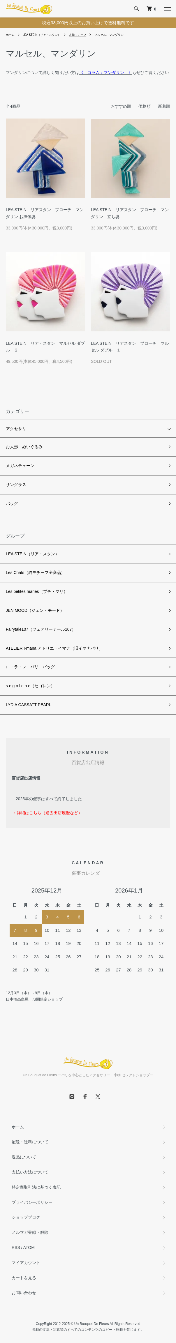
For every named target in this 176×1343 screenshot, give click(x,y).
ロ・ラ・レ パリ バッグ (30, 667)
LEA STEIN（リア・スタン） (42, 34)
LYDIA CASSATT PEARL (28, 704)
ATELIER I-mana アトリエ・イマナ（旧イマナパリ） (54, 648)
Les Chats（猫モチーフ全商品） (35, 572)
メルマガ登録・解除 (30, 1232)
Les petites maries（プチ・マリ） (37, 591)
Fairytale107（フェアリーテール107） (41, 629)
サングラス (16, 484)
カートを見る (24, 1277)
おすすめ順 (121, 106)
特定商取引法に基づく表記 (36, 1187)
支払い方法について (30, 1172)
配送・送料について (30, 1141)
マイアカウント (26, 1262)
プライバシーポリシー (32, 1202)
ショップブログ (26, 1217)
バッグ (12, 503)
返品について (24, 1157)
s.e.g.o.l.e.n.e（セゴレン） (30, 685)
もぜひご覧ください (124, 72)
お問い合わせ (24, 1292)
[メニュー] (167, 8)
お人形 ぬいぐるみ (24, 446)
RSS (16, 1247)
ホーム (10, 34)
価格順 (144, 106)
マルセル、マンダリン (109, 34)
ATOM (29, 1247)
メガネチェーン (20, 465)
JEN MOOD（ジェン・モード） (35, 610)
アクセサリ (16, 428)
